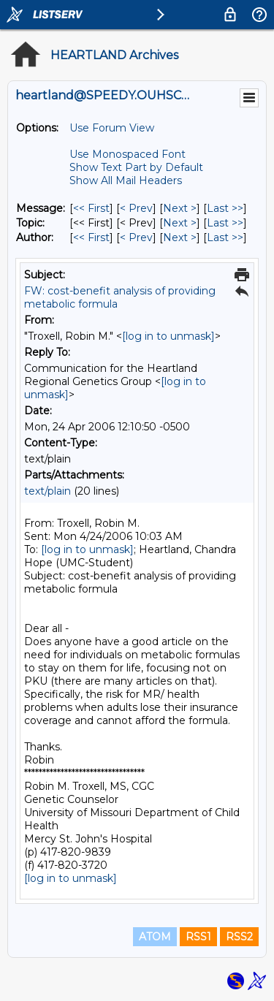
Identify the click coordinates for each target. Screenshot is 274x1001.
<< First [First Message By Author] (91, 237)
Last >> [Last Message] (225, 208)
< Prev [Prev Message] (136, 208)
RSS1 (198, 936)
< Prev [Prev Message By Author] (136, 237)
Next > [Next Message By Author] (180, 237)
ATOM (155, 936)
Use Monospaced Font (127, 154)
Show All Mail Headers (125, 180)
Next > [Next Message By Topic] (180, 222)
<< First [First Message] (91, 208)
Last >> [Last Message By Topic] (225, 222)
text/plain (47, 491)
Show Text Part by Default (136, 167)
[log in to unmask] (168, 336)
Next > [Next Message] (180, 208)
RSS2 (239, 936)
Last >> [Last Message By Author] (225, 237)
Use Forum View (111, 127)
